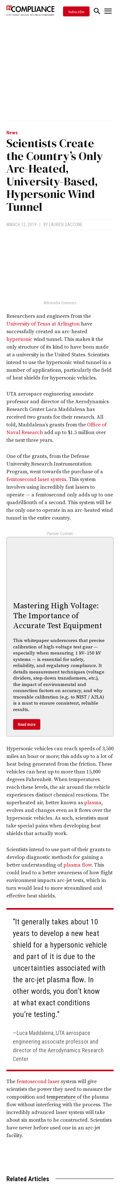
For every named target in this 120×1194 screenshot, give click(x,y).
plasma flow (77, 865)
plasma (92, 802)
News (12, 132)
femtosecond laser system (36, 479)
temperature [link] (61, 1097)
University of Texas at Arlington (43, 324)
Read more (27, 724)
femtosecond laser (38, 1081)
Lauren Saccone (66, 224)
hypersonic (19, 339)
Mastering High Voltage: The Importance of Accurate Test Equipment (57, 616)
